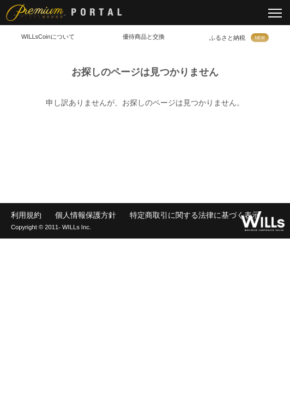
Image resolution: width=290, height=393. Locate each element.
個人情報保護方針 (85, 215)
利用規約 (26, 215)
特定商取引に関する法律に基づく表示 (194, 215)
